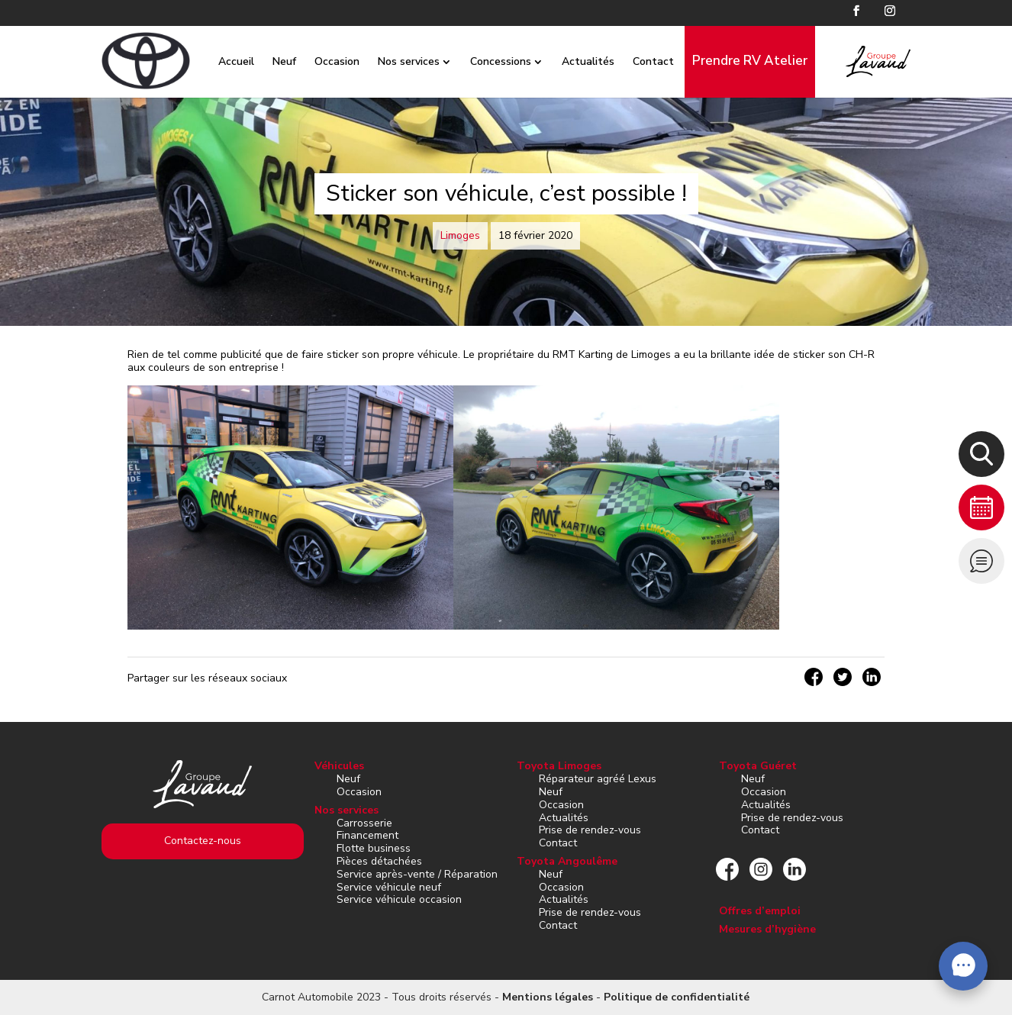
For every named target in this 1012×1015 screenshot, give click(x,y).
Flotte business (374, 848)
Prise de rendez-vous (590, 830)
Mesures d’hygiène (767, 929)
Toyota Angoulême (567, 861)
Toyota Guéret (758, 766)
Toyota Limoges (559, 766)
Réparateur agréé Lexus (597, 779)
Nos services (394, 61)
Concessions (486, 61)
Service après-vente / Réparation (417, 874)
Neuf (270, 61)
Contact (638, 61)
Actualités (573, 61)
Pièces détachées (379, 861)
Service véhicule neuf (389, 887)
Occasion (322, 61)
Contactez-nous (202, 840)
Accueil (222, 61)
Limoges (460, 235)
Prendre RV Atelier (735, 60)
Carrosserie (364, 823)
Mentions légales (547, 997)
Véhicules (339, 766)
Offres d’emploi (760, 911)
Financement (367, 835)
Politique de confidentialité (676, 997)
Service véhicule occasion (399, 899)
